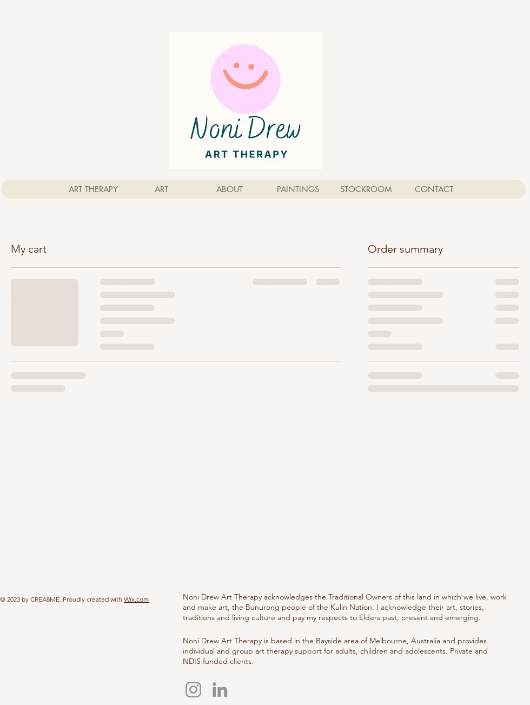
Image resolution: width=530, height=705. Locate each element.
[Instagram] (193, 689)
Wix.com (136, 599)
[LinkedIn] (219, 689)
